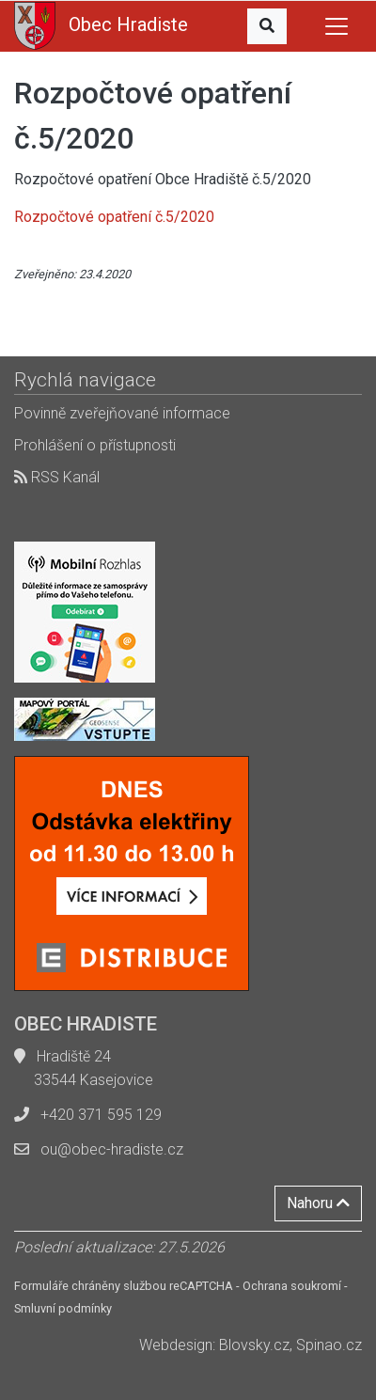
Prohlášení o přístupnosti (95, 445)
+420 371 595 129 (101, 1115)
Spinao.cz (329, 1345)
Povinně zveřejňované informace (122, 413)
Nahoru (318, 1203)
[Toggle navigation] (336, 26)
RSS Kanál (57, 477)
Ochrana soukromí (292, 1286)
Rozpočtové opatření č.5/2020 (114, 217)
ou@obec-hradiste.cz (111, 1149)
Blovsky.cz (254, 1345)
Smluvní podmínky (63, 1308)
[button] (267, 26)
